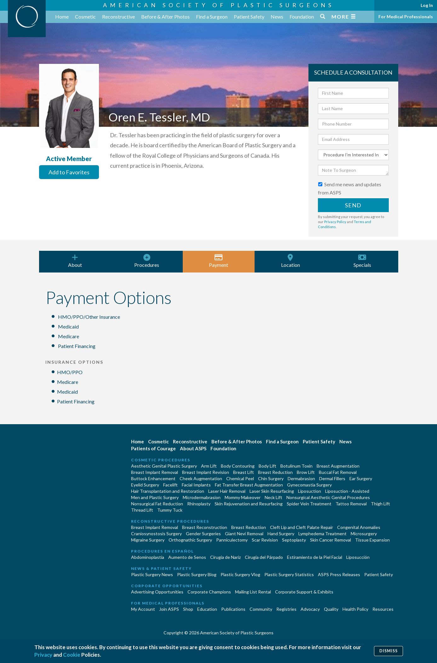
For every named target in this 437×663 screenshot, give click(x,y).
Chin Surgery (271, 478)
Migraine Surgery (147, 539)
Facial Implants (196, 484)
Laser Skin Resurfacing (272, 491)
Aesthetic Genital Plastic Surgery (164, 466)
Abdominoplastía (147, 557)
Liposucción (358, 557)
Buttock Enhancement (153, 478)
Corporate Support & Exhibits (304, 591)
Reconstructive (118, 17)
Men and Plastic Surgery (155, 497)
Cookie (71, 654)
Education (207, 609)
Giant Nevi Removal (244, 533)
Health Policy (355, 609)
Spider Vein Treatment (309, 503)
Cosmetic (85, 17)
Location (290, 261)
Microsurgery (364, 533)
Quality (331, 609)
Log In (427, 5)
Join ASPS (169, 609)
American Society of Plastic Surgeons (218, 5)
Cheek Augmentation (201, 478)
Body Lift (267, 466)
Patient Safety (249, 17)
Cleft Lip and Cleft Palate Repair (301, 527)
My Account (143, 609)
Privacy (43, 654)
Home (62, 17)
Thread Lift (142, 510)
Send (353, 205)
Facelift (170, 484)
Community (261, 609)
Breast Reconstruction (204, 527)
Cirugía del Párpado (264, 557)
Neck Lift (273, 497)
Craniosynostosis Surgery (156, 533)
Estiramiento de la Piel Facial (314, 557)
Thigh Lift (380, 503)
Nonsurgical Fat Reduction (157, 503)
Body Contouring (238, 466)
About (75, 261)
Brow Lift (306, 472)
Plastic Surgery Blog (196, 574)
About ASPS (193, 448)
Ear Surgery (360, 478)
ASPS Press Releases (339, 574)
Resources (383, 609)
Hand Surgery (280, 533)
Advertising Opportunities (157, 591)
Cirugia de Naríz (225, 557)
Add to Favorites (69, 172)
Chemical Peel (240, 478)
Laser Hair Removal (226, 491)
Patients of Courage (153, 448)
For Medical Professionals (405, 16)
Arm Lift (209, 466)
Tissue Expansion (372, 539)
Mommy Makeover (243, 497)
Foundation (302, 17)
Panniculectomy (232, 539)
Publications (233, 609)
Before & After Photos (165, 17)
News (277, 17)
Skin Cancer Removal (330, 539)
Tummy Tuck (169, 510)
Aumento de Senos (187, 557)
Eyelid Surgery (145, 484)
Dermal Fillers (332, 478)
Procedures (147, 261)
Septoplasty (294, 539)
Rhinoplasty (198, 503)
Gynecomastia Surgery (309, 484)
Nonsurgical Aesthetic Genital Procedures (328, 497)
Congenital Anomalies (358, 527)
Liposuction (309, 491)
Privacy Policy (335, 222)
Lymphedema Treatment (322, 533)
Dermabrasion (301, 478)
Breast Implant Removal (154, 472)
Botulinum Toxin (296, 466)
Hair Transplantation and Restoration (167, 491)
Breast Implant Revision (205, 472)
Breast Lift (243, 472)
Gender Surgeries (203, 533)
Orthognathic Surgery (190, 539)
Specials (362, 261)
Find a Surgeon (211, 17)
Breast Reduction (275, 472)
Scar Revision (265, 539)
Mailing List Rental (253, 591)
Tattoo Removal (351, 503)
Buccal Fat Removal (338, 472)
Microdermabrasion (202, 497)
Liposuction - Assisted (347, 491)
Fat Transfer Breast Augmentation (249, 484)
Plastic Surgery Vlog (240, 574)
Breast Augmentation (338, 466)
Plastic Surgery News (152, 574)
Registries (286, 609)
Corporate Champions (209, 591)
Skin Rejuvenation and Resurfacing (249, 503)
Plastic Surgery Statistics (289, 574)
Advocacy (310, 609)
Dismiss (388, 651)
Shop (188, 609)
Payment (218, 261)
